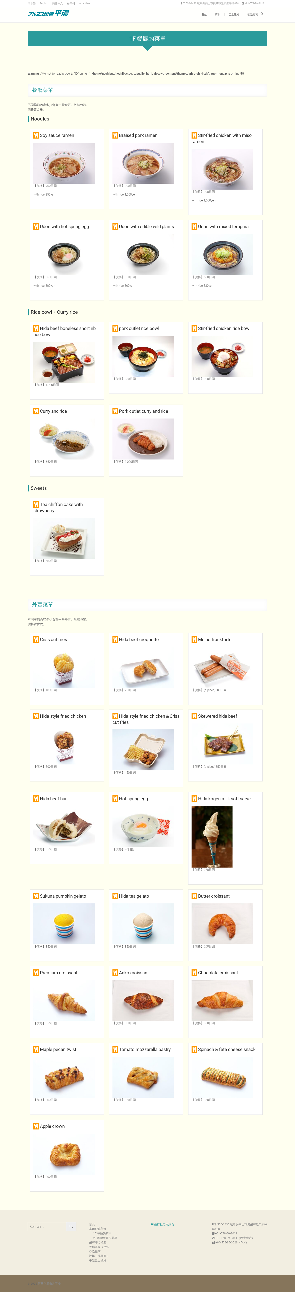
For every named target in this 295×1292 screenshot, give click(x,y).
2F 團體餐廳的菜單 (105, 1238)
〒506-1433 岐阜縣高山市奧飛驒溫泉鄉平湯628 (210, 3)
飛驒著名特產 (97, 1242)
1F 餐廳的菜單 (102, 1233)
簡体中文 (57, 3)
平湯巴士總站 (97, 1260)
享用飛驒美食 (97, 1229)
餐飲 (204, 14)
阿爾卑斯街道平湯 (49, 1283)
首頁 (92, 1224)
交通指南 (252, 14)
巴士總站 (234, 14)
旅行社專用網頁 (162, 1224)
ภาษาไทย (85, 3)
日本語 (32, 3)
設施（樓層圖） (99, 1256)
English (44, 3)
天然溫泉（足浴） (100, 1247)
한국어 (71, 3)
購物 (217, 14)
